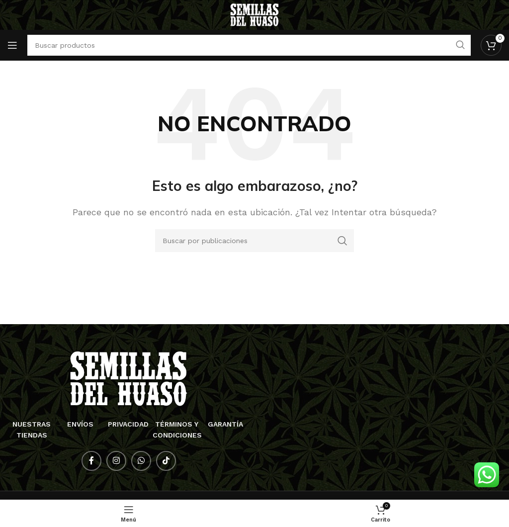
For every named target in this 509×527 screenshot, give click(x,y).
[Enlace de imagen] (128, 378)
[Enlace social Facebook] (91, 461)
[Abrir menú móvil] (12, 45)
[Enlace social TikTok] (166, 461)
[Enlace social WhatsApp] (141, 461)
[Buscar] (254, 240)
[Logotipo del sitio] (254, 14)
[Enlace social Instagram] (116, 461)
